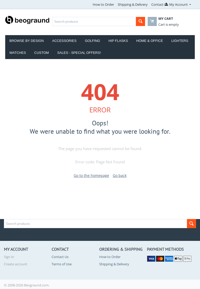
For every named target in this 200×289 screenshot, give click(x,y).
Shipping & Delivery (133, 4)
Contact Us (159, 4)
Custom (41, 53)
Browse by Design (26, 41)
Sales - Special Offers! (79, 53)
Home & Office (149, 41)
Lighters (179, 41)
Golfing (92, 41)
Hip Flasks (118, 41)
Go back (120, 175)
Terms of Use (62, 264)
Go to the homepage (91, 175)
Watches (17, 53)
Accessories (64, 41)
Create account (15, 264)
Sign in (9, 256)
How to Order (103, 4)
